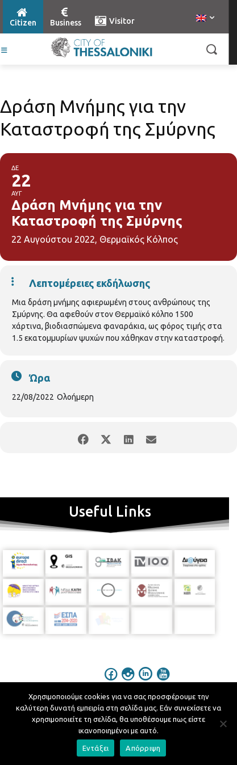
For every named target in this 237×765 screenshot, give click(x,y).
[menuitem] (205, 18)
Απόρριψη (143, 748)
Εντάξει (95, 748)
